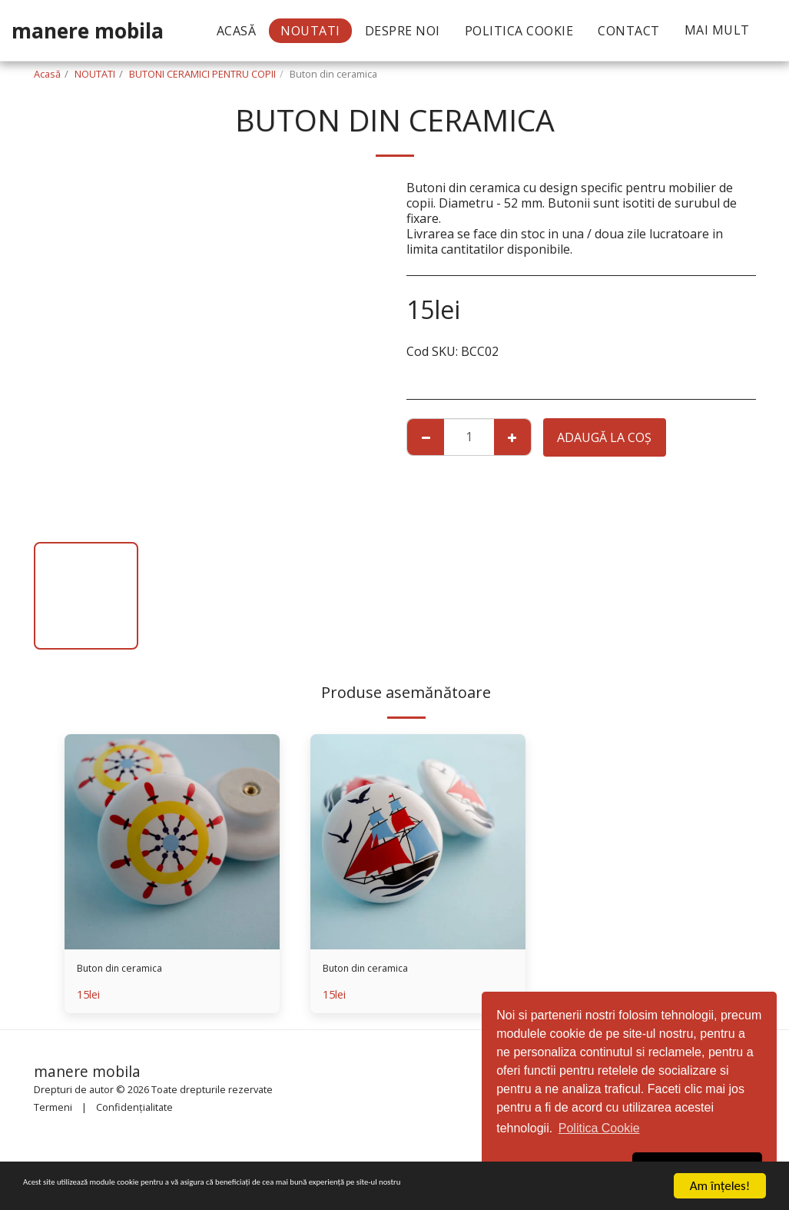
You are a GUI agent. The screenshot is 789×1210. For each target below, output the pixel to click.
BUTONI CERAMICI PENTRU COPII (202, 74)
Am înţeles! (720, 1186)
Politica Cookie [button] (599, 1128)
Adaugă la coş (604, 437)
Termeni (53, 1110)
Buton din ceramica (132, 970)
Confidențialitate (134, 1110)
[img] (172, 841)
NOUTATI (95, 74)
